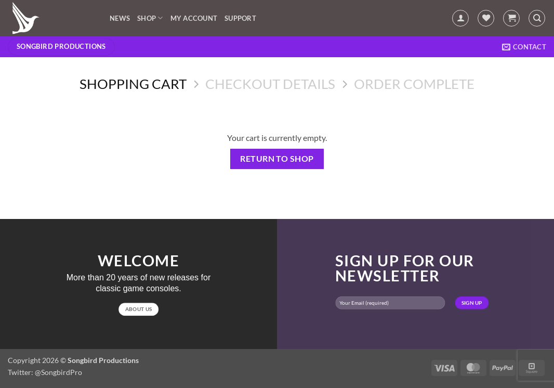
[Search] (537, 18)
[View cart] (511, 18)
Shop (150, 18)
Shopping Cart (133, 84)
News (120, 18)
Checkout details (270, 84)
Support (240, 18)
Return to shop (277, 158)
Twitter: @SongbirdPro (45, 372)
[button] (460, 18)
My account (194, 18)
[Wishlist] (486, 18)
